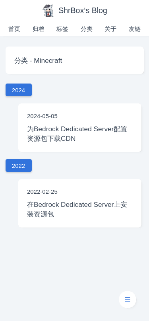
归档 (39, 28)
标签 (62, 28)
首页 (14, 28)
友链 (135, 28)
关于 (110, 28)
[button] (127, 299)
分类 (87, 28)
